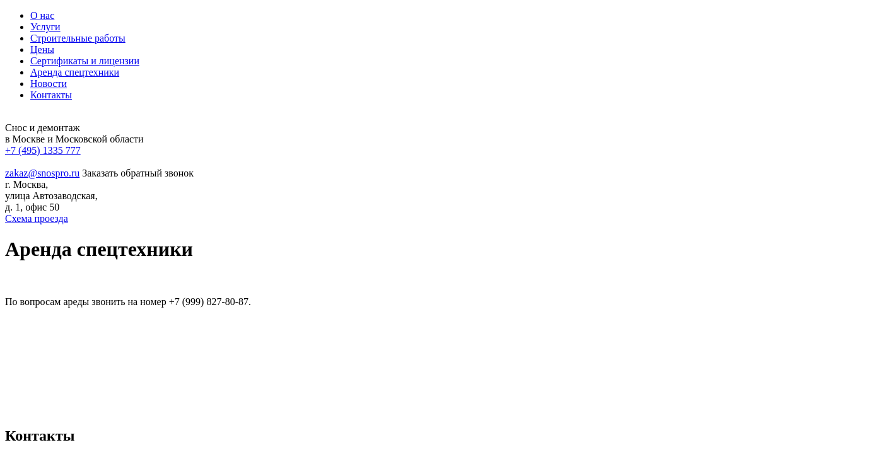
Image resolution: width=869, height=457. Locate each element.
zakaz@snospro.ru (42, 173)
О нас (42, 15)
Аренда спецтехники (74, 72)
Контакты (51, 95)
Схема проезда (36, 218)
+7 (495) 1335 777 (43, 150)
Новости (48, 83)
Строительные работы (77, 38)
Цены (42, 49)
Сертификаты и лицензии (84, 60)
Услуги (45, 26)
